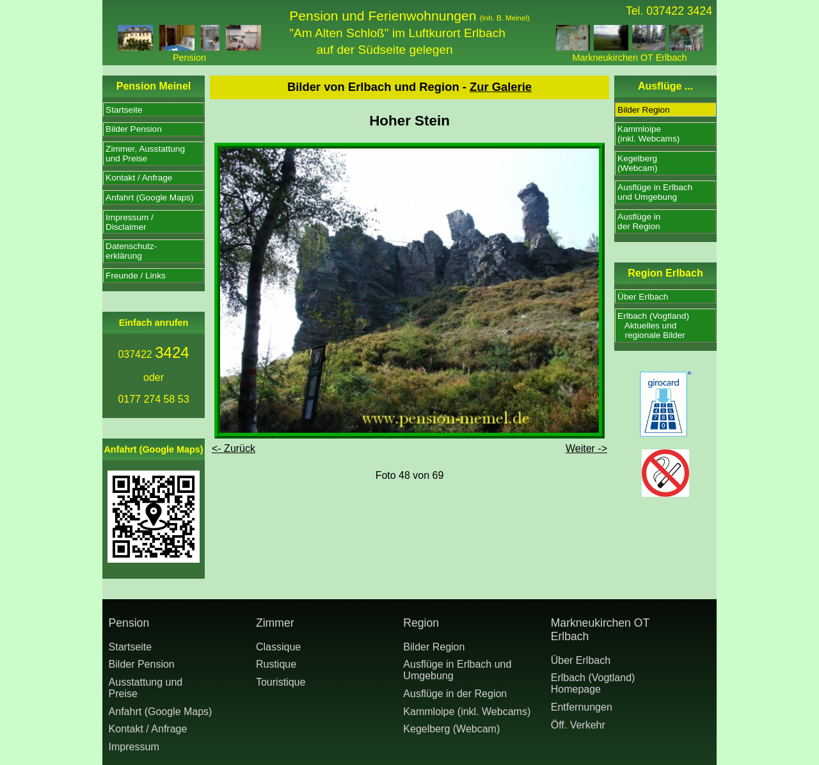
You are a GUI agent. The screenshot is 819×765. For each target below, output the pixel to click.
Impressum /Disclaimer (130, 222)
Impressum (134, 746)
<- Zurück (233, 448)
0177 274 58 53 (153, 399)
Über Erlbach (642, 297)
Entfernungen (581, 707)
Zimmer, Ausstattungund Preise (145, 153)
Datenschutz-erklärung (131, 251)
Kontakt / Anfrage (139, 177)
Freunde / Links (136, 275)
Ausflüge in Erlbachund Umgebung (654, 192)
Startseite (124, 110)
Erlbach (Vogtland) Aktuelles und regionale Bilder (653, 325)
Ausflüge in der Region (455, 693)
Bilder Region (643, 110)
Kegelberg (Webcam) (451, 728)
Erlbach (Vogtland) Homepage (593, 683)
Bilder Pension (134, 129)
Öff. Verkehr (578, 725)
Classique (278, 646)
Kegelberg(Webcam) (637, 163)
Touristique (280, 682)
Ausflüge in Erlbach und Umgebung (457, 670)
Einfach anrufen (154, 323)
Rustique (276, 664)
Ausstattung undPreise (146, 688)
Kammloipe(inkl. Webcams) (648, 133)
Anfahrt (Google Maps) (150, 197)
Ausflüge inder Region (638, 221)
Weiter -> (586, 448)
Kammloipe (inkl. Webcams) (466, 711)
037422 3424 (679, 10)
